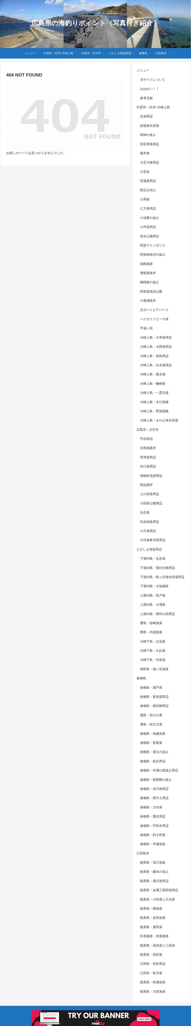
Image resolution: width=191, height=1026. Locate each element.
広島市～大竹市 (148, 429)
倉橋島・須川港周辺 (154, 789)
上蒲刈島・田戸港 (152, 595)
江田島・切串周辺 (152, 964)
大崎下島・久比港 (152, 650)
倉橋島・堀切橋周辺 (154, 706)
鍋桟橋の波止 (149, 282)
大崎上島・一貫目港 (154, 393)
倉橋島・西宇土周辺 (154, 798)
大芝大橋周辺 (149, 162)
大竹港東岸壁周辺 (152, 540)
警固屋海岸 (148, 273)
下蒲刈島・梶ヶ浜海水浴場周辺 (162, 577)
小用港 (145, 199)
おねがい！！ (149, 89)
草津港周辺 (148, 457)
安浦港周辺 (148, 181)
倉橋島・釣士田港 (152, 835)
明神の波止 (148, 135)
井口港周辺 (148, 466)
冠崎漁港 (146, 264)
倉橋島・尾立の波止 (154, 752)
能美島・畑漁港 (151, 908)
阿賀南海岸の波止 (152, 254)
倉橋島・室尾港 (151, 743)
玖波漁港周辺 (149, 522)
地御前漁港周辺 (151, 475)
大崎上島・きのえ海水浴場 (159, 420)
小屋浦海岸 (148, 300)
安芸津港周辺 (149, 144)
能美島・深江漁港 (152, 862)
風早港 (145, 153)
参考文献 (146, 98)
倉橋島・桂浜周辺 (152, 761)
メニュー (143, 70)
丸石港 (145, 512)
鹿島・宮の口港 (151, 715)
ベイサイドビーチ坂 (154, 319)
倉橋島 (141, 678)
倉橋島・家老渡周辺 (154, 696)
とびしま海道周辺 (149, 549)
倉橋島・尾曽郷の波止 (156, 779)
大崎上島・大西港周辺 (156, 346)
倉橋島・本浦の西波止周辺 (159, 770)
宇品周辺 (146, 439)
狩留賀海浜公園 (151, 291)
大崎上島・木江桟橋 (154, 402)
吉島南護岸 (148, 448)
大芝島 (145, 172)
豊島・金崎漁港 (151, 623)
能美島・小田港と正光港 (157, 899)
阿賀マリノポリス (152, 245)
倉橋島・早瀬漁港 (152, 844)
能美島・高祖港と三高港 (157, 945)
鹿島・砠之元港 (151, 724)
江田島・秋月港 (151, 973)
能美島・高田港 (151, 954)
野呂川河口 (148, 190)
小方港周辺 (148, 531)
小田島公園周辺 (151, 503)
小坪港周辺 (148, 227)
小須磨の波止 (149, 218)
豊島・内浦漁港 (151, 632)
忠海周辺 (146, 116)
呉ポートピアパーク (154, 310)
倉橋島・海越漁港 (152, 733)
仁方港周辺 (148, 208)
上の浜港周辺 (149, 494)
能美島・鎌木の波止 (154, 871)
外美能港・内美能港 (154, 936)
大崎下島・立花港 (152, 641)
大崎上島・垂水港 (152, 374)
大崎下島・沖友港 (152, 660)
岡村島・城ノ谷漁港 (154, 669)
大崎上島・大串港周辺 (156, 337)
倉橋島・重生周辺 (152, 816)
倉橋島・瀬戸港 (151, 687)
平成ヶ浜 (146, 328)
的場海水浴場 (149, 125)
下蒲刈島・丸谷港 (152, 558)
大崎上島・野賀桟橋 (154, 411)
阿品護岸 (146, 485)
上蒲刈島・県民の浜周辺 (157, 614)
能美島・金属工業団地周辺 (159, 890)
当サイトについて (152, 79)
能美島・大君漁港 (152, 991)
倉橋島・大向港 (151, 807)
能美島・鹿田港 (151, 927)
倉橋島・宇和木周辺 (154, 826)
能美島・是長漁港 (152, 917)
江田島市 (143, 853)
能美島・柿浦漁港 (152, 982)
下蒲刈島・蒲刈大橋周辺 (157, 568)
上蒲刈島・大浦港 (152, 604)
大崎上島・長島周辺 (154, 356)
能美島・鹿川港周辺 (154, 881)
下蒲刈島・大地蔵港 (154, 586)
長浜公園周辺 (149, 236)
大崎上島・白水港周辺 (156, 365)
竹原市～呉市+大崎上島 (153, 107)
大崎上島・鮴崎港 (152, 383)
